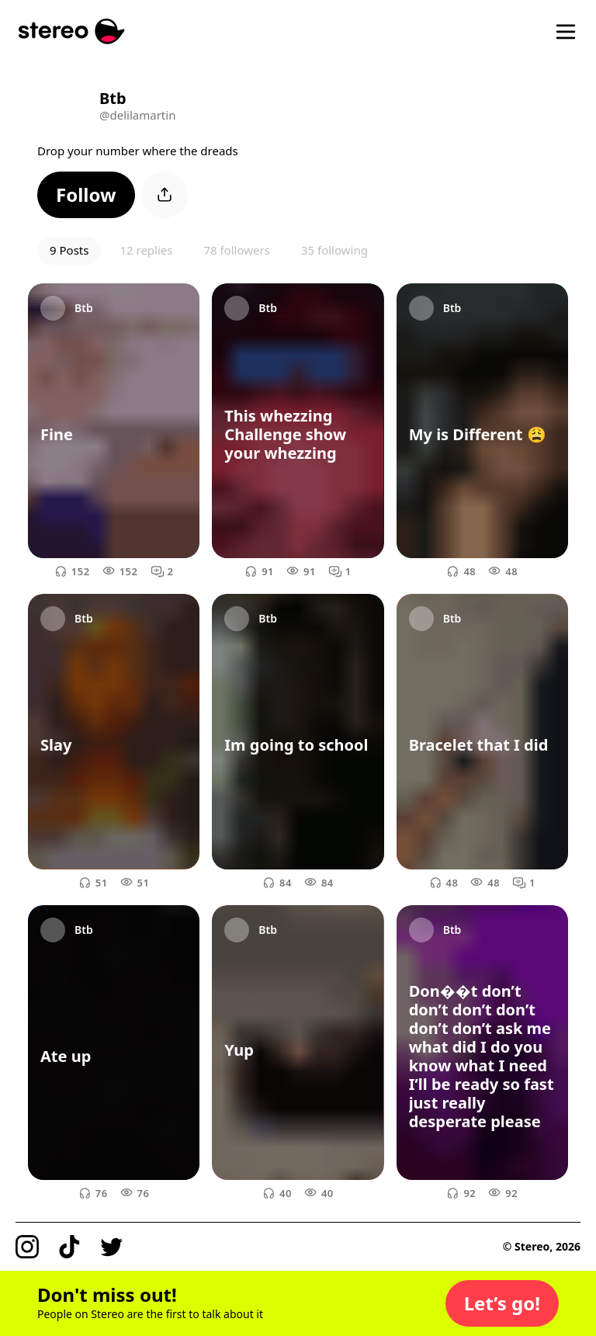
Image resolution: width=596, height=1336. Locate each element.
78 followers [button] (236, 250)
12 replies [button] (146, 250)
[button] (86, 195)
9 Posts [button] (69, 250)
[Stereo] (72, 31)
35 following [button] (334, 250)
